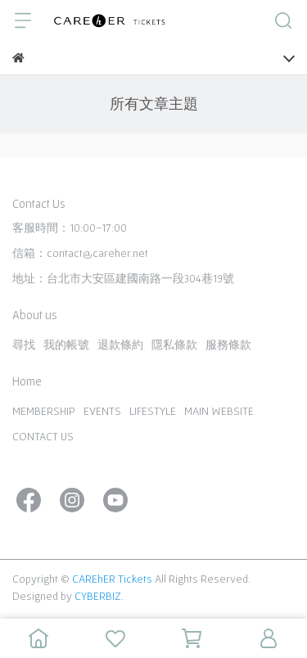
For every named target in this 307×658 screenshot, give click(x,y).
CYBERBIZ (97, 595)
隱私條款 (174, 344)
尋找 (23, 344)
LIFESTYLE (152, 410)
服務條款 (228, 344)
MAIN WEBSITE (219, 410)
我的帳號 (66, 344)
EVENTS (102, 410)
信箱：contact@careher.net (80, 252)
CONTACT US (43, 436)
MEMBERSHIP (43, 410)
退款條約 (120, 344)
